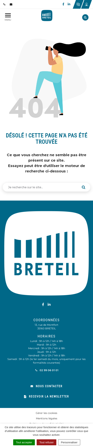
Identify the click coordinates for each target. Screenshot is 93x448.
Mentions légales (46, 418)
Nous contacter (46, 386)
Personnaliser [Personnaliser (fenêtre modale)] (69, 442)
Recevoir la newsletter (46, 396)
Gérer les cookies (46, 413)
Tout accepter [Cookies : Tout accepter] (24, 442)
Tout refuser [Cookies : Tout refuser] (46, 442)
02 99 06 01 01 (46, 370)
